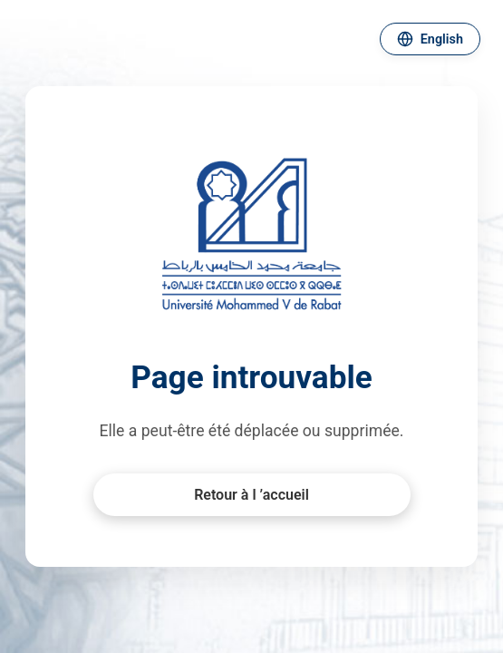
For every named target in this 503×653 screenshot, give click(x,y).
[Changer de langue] (430, 39)
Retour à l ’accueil (251, 494)
